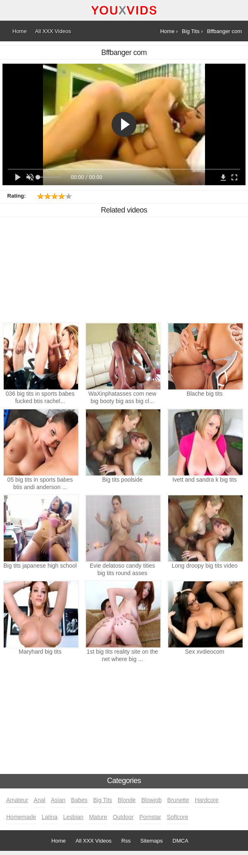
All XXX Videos (94, 841)
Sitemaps (152, 841)
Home (58, 841)
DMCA (180, 841)
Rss (126, 841)
